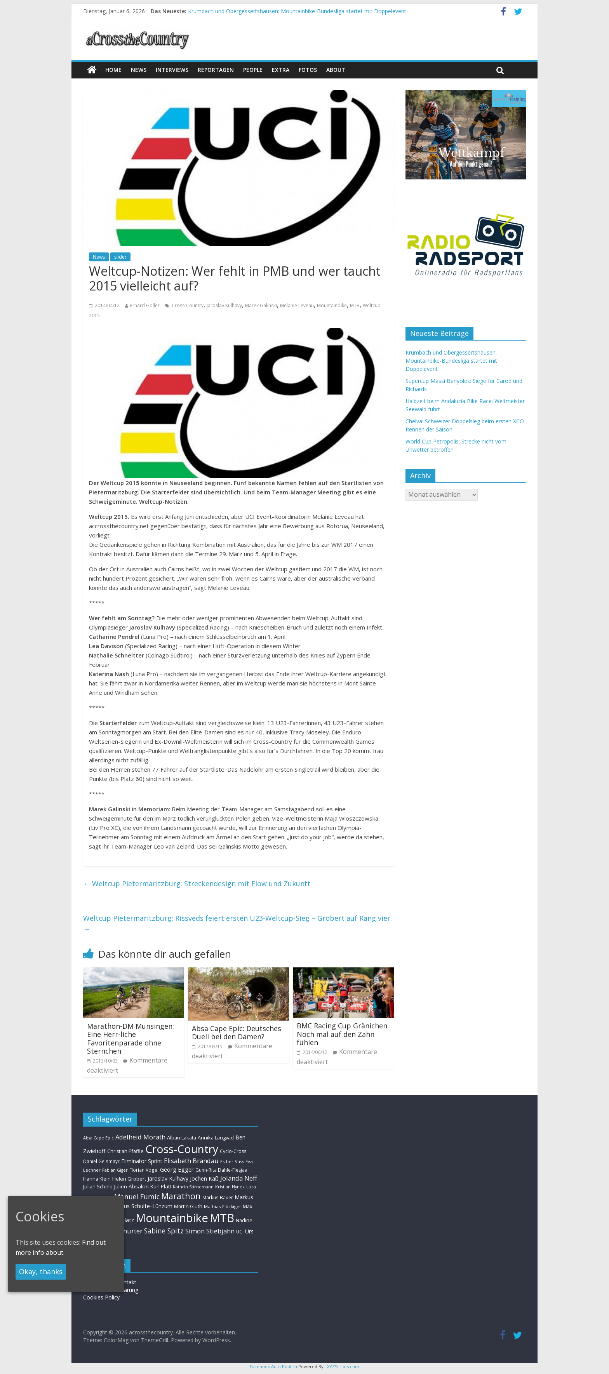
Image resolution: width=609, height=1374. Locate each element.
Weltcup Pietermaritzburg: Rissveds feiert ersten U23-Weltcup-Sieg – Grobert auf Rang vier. (237, 923)
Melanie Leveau (297, 305)
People (253, 69)
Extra (280, 69)
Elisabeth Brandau (191, 1161)
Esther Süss (232, 1161)
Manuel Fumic (137, 1196)
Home (113, 69)
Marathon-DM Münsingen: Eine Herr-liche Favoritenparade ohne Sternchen (130, 1038)
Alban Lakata (181, 1137)
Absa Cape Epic (98, 1138)
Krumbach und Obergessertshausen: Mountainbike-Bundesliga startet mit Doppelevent (297, 11)
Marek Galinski (261, 305)
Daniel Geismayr (101, 1161)
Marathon (181, 1196)
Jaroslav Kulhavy (224, 305)
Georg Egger (177, 1169)
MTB (355, 305)
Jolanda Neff (238, 1178)
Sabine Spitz (164, 1230)
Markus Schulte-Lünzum (141, 1206)
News (99, 257)
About (335, 69)
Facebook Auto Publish (273, 1366)
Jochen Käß (204, 1178)
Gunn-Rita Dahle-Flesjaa (221, 1170)
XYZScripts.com (343, 1366)
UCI (240, 1231)
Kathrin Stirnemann (193, 1187)
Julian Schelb (98, 1186)
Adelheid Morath (140, 1136)
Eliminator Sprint (141, 1161)
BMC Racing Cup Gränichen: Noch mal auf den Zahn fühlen (343, 1034)
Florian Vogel (143, 1170)
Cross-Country (188, 305)
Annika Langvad (216, 1137)
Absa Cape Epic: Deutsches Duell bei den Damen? (236, 1033)
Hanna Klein (97, 1179)
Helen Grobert (129, 1178)
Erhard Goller (145, 305)
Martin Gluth (188, 1206)
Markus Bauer (217, 1197)
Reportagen (216, 69)
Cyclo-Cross (233, 1151)
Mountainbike (332, 305)
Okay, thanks (41, 1271)
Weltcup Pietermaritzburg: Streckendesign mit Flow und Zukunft (196, 883)
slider (120, 257)
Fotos (308, 69)
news (138, 69)
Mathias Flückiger (222, 1206)
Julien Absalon (131, 1186)
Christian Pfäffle (125, 1151)
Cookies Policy (101, 1297)
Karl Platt (160, 1186)
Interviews (172, 69)
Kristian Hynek (230, 1187)
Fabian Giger (115, 1170)
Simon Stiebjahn (210, 1230)
